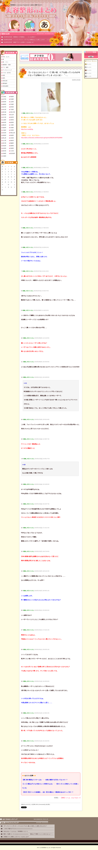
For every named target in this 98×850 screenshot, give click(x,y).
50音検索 (44, 25)
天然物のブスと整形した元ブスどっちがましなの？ (16, 836)
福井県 (12, 117)
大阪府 (4, 130)
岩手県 (4, 99)
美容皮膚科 (5, 86)
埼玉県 (4, 109)
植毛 (4, 78)
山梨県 (4, 119)
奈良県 (4, 132)
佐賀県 (4, 148)
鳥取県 (4, 135)
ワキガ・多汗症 (7, 72)
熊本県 (4, 151)
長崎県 (12, 148)
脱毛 (4, 75)
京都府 (12, 127)
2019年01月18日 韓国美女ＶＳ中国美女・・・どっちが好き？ (20, 37)
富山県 (12, 114)
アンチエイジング (7, 70)
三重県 (12, 125)
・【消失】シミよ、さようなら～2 (69, 797)
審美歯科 (5, 83)
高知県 (4, 145)
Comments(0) (42, 804)
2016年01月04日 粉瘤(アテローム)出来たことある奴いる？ (19, 42)
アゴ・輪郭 (5, 67)
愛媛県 (12, 143)
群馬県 (12, 107)
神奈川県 (12, 112)
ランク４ (89, 73)
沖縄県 (4, 156)
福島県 (4, 104)
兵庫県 (12, 130)
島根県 (12, 135)
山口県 (4, 140)
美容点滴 (5, 80)
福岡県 (12, 145)
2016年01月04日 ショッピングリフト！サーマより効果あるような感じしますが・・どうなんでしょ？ (30, 39)
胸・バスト (5, 62)
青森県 (12, 96)
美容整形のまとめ (31, 12)
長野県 (12, 119)
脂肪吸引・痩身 (7, 64)
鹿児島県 (12, 153)
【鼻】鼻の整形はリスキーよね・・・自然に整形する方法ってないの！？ (44, 779)
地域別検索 (29, 25)
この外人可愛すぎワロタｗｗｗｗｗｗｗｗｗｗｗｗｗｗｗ (17, 828)
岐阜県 (4, 122)
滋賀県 (4, 127)
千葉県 (12, 109)
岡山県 (4, 138)
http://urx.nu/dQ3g (27, 129)
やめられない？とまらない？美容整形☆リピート (16, 831)
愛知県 (4, 125)
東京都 (4, 112)
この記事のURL (34, 804)
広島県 (12, 138)
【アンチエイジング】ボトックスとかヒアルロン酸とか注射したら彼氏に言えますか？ (25, 826)
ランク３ (89, 70)
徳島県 (12, 140)
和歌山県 (12, 132)
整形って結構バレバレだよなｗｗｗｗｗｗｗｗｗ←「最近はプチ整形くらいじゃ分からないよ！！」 (28, 834)
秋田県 (4, 101)
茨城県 (12, 104)
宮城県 (12, 99)
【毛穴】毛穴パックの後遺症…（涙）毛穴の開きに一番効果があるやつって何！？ (47, 792)
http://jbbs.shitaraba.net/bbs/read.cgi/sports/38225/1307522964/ (41, 137)
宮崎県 (4, 153)
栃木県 (4, 107)
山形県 (12, 101)
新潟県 (4, 114)
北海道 (4, 96)
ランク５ (89, 76)
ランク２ (89, 67)
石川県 (4, 117)
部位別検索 (14, 25)
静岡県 (12, 122)
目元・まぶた (6, 56)
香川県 (4, 143)
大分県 (12, 151)
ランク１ (89, 64)
